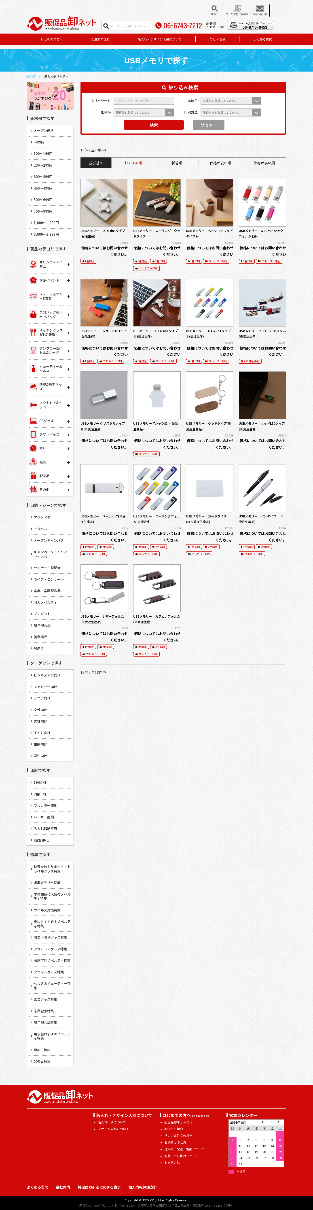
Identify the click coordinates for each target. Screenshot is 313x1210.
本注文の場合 (173, 1129)
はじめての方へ (52, 39)
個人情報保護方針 (142, 1187)
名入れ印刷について (112, 1122)
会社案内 (63, 1187)
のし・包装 (217, 39)
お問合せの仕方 (175, 1142)
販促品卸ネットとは (178, 1122)
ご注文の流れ (100, 39)
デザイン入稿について (113, 1129)
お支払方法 (172, 1162)
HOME (31, 76)
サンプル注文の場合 (178, 1135)
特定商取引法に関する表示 (99, 1187)
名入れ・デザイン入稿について (160, 39)
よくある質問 (262, 39)
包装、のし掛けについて (181, 1156)
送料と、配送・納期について (184, 1149)
